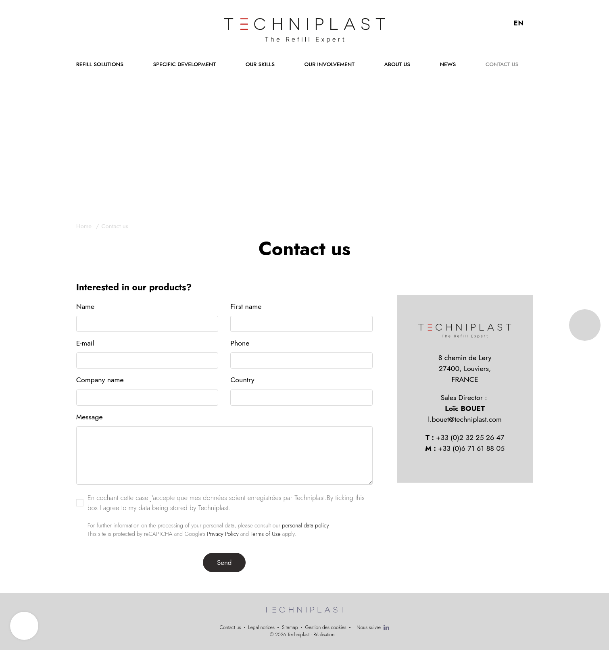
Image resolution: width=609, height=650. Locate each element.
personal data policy (305, 526)
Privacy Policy (222, 535)
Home (85, 226)
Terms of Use (265, 535)
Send (224, 563)
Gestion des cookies (325, 627)
